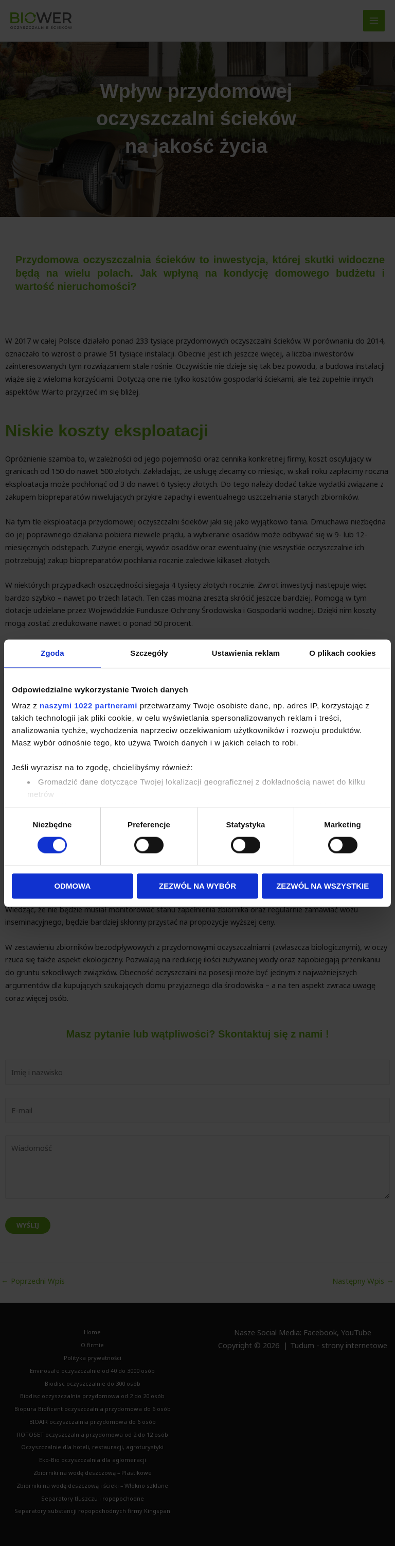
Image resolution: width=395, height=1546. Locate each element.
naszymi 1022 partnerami (88, 705)
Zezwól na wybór (197, 885)
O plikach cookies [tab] (342, 653)
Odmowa (72, 885)
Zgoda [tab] (52, 653)
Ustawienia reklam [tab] (246, 653)
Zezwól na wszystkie (322, 885)
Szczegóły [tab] (149, 653)
